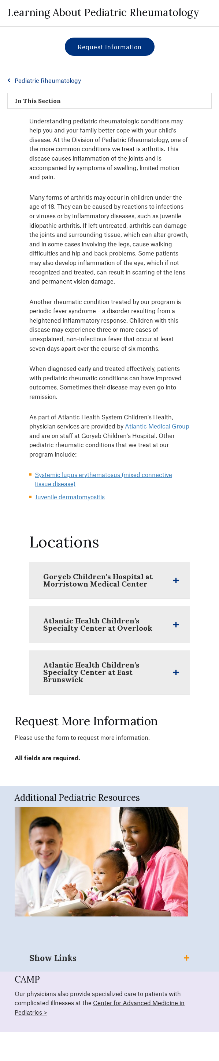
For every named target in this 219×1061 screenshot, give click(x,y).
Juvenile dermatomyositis (70, 496)
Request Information (110, 46)
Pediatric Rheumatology (48, 80)
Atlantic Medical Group (157, 426)
